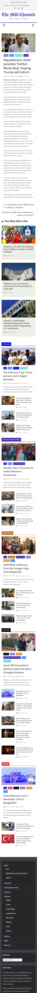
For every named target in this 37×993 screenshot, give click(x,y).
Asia (5, 368)
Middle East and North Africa (12, 657)
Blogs (10, 788)
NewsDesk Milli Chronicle (12, 76)
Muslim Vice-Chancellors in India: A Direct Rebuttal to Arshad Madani (24, 521)
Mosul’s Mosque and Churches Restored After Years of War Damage (24, 720)
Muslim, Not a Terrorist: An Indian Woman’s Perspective (18, 471)
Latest (6, 55)
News (11, 55)
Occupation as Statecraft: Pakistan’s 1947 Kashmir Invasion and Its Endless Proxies (24, 707)
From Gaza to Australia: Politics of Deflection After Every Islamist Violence (24, 508)
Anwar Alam (20, 807)
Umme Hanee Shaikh (24, 479)
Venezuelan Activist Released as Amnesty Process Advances (19, 6)
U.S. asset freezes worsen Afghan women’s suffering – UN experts (18, 206)
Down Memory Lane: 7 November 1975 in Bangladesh (23, 693)
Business (7, 892)
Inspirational (20, 557)
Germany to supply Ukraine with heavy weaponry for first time (18, 213)
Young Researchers (19, 463)
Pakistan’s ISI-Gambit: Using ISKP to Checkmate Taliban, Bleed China (24, 428)
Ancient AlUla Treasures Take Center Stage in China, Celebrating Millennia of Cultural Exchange (24, 735)
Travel (8, 904)
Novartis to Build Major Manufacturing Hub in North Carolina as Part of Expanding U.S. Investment (17, 324)
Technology (10, 909)
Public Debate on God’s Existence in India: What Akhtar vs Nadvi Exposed (24, 496)
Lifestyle (6, 560)
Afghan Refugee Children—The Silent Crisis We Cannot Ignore (24, 618)
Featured (7, 883)
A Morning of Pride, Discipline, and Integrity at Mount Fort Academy (24, 826)
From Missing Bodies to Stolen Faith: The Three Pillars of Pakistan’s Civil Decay (24, 401)
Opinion (16, 368)
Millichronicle (21, 676)
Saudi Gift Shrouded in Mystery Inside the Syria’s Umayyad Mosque (17, 669)
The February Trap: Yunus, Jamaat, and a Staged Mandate (18, 376)
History (6, 654)
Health (8, 900)
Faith (8, 926)
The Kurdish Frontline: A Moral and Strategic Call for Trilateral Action (24, 415)
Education (11, 557)
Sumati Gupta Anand (23, 576)
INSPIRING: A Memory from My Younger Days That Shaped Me (16, 568)
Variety (8, 931)
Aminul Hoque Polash (22, 383)
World (26, 55)
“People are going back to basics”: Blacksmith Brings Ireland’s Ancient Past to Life (24, 751)
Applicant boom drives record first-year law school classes (23, 605)
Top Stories (19, 55)
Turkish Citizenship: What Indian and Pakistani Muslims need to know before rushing (24, 840)
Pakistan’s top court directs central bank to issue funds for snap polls (18, 286)
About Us (7, 945)
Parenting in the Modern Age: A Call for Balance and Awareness (25, 593)
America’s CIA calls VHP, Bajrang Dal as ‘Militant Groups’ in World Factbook (18, 249)
